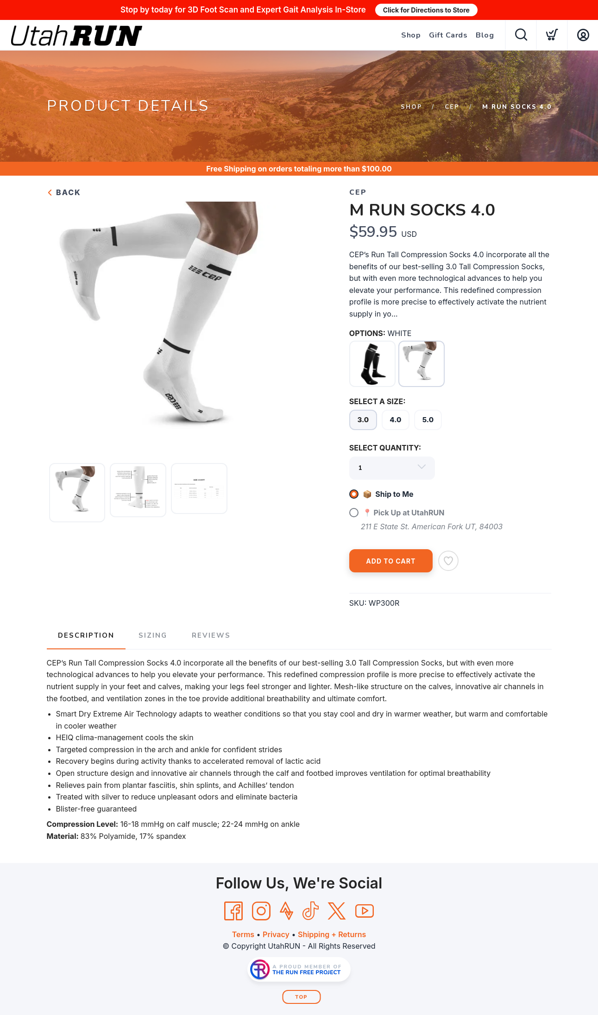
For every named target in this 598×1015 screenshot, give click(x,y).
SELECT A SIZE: (377, 401)
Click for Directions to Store (426, 10)
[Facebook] (233, 911)
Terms (243, 934)
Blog (485, 35)
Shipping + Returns (332, 934)
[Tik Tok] (310, 911)
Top (301, 997)
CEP (452, 107)
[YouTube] (364, 911)
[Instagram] (261, 911)
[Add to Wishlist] (448, 561)
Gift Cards (448, 35)
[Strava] (286, 911)
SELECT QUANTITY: (385, 447)
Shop (411, 35)
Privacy (276, 934)
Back (64, 192)
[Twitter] (337, 911)
